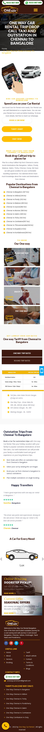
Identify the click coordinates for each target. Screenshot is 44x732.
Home (4, 48)
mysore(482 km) (20, 207)
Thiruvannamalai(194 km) (24, 225)
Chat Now (17, 139)
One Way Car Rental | (27, 727)
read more (9, 593)
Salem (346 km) (20, 214)
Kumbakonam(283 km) (23, 232)
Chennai (9, 192)
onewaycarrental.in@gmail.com (19, 681)
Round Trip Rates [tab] (22, 361)
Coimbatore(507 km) (22, 221)
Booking (9, 662)
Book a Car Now (17, 120)
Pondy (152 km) (20, 199)
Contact (29, 659)
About (8, 656)
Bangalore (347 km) (22, 192)
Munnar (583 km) (21, 210)
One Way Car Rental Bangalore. (25, 628)
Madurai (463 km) (21, 203)
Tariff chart (17, 129)
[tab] (22, 257)
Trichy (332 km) (20, 218)
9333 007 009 (11, 3)
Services (9, 659)
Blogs (28, 669)
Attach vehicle (31, 656)
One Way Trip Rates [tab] (22, 353)
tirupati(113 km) (20, 229)
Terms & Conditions (30, 663)
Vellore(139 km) (20, 196)
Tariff (28, 652)
